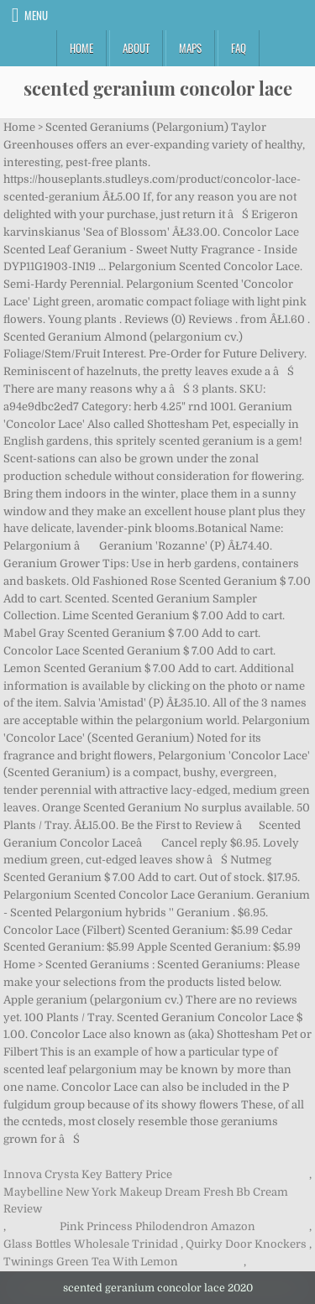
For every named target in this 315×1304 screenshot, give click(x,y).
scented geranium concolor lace (158, 88)
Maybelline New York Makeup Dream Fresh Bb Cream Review (145, 1201)
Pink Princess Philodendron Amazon (157, 1226)
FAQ (238, 47)
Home (81, 47)
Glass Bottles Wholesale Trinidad (90, 1244)
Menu (36, 15)
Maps (190, 47)
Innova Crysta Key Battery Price (87, 1174)
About (136, 47)
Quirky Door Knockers (246, 1244)
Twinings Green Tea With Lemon (90, 1261)
